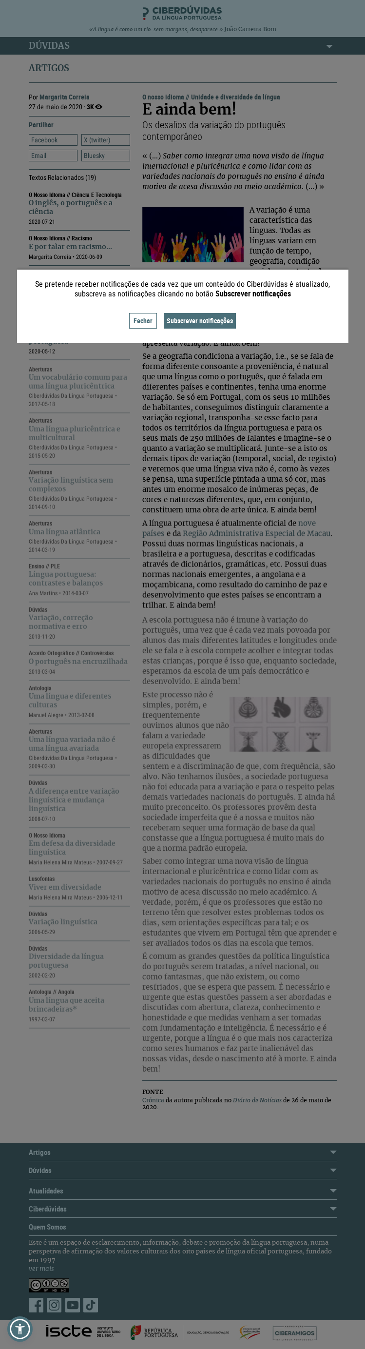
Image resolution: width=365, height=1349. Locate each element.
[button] (20, 1329)
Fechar (143, 320)
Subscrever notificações (200, 320)
